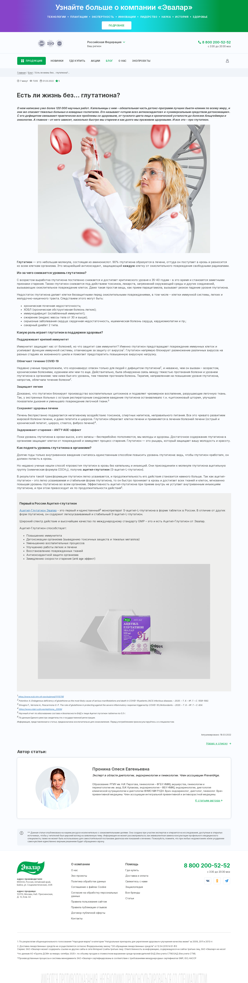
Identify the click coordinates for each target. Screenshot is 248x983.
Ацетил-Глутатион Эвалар (38, 510)
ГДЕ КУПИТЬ (77, 60)
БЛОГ (109, 60)
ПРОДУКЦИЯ (34, 60)
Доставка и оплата (136, 875)
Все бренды (132, 892)
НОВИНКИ (57, 60)
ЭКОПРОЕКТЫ (141, 60)
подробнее (117, 25)
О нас (74, 870)
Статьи (129, 898)
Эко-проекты (79, 875)
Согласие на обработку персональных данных (94, 894)
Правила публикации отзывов (89, 907)
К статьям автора (209, 800)
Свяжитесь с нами (136, 881)
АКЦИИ (95, 60)
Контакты (76, 918)
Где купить (132, 870)
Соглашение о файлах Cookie (88, 886)
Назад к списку (217, 743)
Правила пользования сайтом (89, 901)
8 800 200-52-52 (216, 42)
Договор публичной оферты (88, 912)
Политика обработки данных (88, 881)
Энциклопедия (134, 886)
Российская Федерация (104, 42)
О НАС (122, 60)
